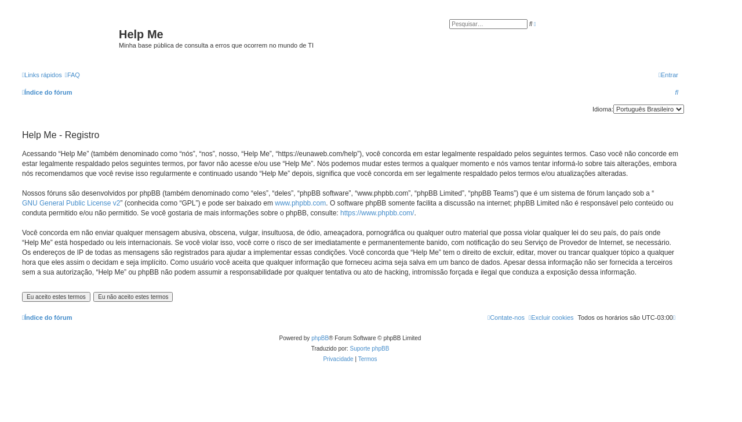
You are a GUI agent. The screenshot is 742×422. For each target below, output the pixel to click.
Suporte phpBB (370, 348)
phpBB (320, 338)
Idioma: (602, 109)
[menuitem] (72, 75)
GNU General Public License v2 (71, 203)
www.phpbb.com (300, 203)
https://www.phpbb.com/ (377, 213)
